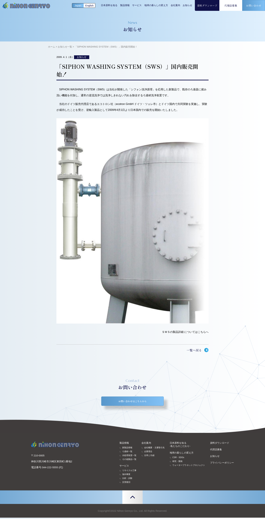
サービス (137, 5)
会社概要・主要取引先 (154, 449)
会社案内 (175, 5)
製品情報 (125, 5)
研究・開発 (177, 462)
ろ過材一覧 (127, 453)
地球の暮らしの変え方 (156, 5)
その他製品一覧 (129, 460)
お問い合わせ (253, 5)
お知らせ (187, 5)
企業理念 (148, 453)
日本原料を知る (109, 5)
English (89, 5)
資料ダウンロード (207, 5)
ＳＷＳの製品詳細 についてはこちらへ (185, 331)
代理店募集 (230, 5)
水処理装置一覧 (129, 457)
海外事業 (126, 475)
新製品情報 (127, 449)
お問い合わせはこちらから (132, 402)
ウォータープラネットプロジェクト (188, 466)
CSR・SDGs (178, 459)
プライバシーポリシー (222, 464)
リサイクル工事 (129, 472)
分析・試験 (127, 479)
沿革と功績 (149, 457)
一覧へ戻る (194, 350)
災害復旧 (126, 483)
